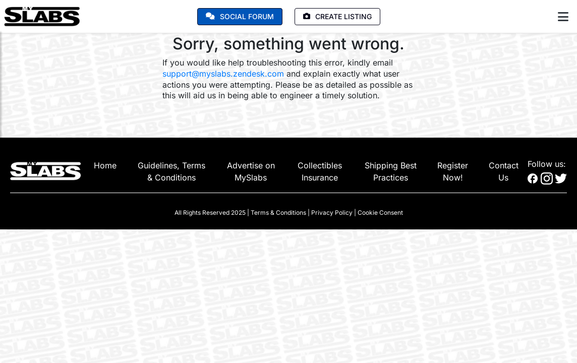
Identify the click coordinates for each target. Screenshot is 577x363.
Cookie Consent (380, 212)
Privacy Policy (332, 212)
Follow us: (547, 164)
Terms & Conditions (278, 212)
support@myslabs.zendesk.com (223, 74)
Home (105, 165)
